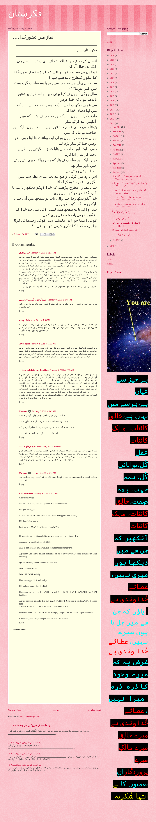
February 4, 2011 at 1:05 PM (60, 300)
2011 (112, 123)
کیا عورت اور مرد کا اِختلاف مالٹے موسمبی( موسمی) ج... (126, 177)
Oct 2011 (117, 136)
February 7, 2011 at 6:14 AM (44, 473)
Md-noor (23, 411)
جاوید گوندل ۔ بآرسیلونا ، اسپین (33, 300)
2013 (112, 114)
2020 (112, 82)
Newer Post (15, 710)
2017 (112, 96)
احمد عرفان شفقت (27, 446)
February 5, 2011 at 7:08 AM (62, 370)
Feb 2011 (117, 172)
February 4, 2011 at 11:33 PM (43, 344)
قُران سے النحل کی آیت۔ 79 (124, 230)
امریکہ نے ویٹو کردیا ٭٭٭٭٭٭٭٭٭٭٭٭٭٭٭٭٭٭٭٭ (125, 212)
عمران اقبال (24, 253)
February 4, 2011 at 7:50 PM (38, 320)
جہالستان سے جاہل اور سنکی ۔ (34, 370)
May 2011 (117, 159)
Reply (21, 290)
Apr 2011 (117, 163)
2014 (112, 110)
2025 (112, 60)
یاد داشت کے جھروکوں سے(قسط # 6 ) (24, 754)
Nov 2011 (117, 131)
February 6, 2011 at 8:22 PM (49, 446)
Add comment (19, 629)
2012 (112, 119)
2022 (112, 73)
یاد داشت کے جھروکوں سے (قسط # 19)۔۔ (29, 725)
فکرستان (25, 13)
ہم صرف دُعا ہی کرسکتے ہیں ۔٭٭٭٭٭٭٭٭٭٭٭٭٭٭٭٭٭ (126, 198)
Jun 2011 (117, 154)
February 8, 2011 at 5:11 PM (46, 493)
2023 (112, 69)
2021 (112, 78)
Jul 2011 (116, 150)
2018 (112, 92)
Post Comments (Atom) (29, 716)
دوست (22, 320)
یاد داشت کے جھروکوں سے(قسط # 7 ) (24, 742)
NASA (110, 264)
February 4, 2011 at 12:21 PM (43, 253)
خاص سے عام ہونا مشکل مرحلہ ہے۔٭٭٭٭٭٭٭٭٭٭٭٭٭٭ (128, 205)
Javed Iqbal (24, 344)
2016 (112, 101)
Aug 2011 (117, 145)
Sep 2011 (117, 140)
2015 (112, 105)
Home (54, 710)
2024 (112, 64)
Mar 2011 (117, 168)
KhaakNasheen (26, 493)
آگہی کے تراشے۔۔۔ (120, 218)
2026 (112, 55)
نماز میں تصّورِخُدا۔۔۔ (121, 234)
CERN (110, 260)
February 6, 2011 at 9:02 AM (44, 411)
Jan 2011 (117, 240)
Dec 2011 (117, 127)
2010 (112, 246)
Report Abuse (114, 272)
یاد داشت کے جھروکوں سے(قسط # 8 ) (24, 765)
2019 (112, 87)
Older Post (94, 710)
